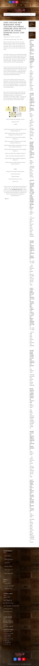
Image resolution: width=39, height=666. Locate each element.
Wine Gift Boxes (9, 559)
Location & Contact (9, 586)
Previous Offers (8, 566)
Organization (8, 583)
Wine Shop (7, 563)
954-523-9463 (24, 2)
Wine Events (8, 556)
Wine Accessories (9, 573)
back (7, 198)
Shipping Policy (8, 588)
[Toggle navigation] (34, 18)
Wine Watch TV (9, 570)
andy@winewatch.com (17, 189)
